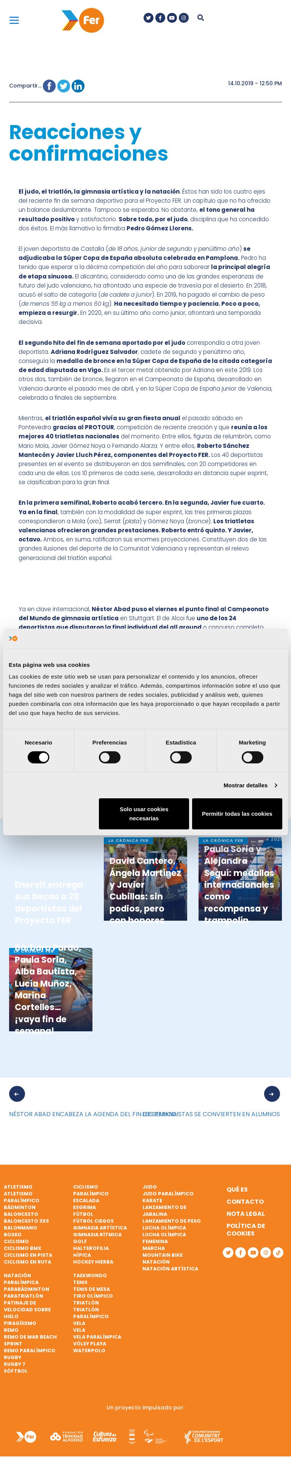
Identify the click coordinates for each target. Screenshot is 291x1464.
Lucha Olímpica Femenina (164, 1238)
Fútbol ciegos (93, 1221)
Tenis (80, 1282)
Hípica (82, 1255)
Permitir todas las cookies (237, 813)
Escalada (86, 1200)
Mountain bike (162, 1255)
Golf (80, 1241)
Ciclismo (16, 1241)
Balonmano (20, 1228)
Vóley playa (89, 1343)
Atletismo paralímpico (21, 1197)
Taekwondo (90, 1275)
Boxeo (13, 1234)
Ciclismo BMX (22, 1248)
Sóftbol (16, 1371)
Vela (79, 1323)
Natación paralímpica (21, 1279)
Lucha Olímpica (164, 1228)
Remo (11, 1330)
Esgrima (84, 1207)
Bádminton (20, 1207)
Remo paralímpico (29, 1350)
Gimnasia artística (100, 1228)
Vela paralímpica (97, 1337)
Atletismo (18, 1187)
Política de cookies (246, 1230)
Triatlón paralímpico (91, 1313)
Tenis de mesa (91, 1289)
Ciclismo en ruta (27, 1262)
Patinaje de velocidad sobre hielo (27, 1310)
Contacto (245, 1201)
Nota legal (246, 1213)
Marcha (153, 1248)
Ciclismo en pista (28, 1255)
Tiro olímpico (93, 1296)
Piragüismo (20, 1323)
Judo (149, 1187)
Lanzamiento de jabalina (164, 1210)
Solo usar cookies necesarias (144, 813)
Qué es (237, 1189)
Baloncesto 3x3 (26, 1221)
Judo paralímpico (168, 1193)
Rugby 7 (14, 1364)
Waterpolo (89, 1350)
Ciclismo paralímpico (91, 1190)
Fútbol (83, 1214)
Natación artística (170, 1268)
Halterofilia (91, 1248)
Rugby (12, 1357)
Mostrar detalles (246, 785)
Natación (156, 1262)
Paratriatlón (23, 1296)
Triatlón (86, 1303)
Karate (152, 1200)
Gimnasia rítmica (97, 1234)
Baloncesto (21, 1214)
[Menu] (14, 19)
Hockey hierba (93, 1262)
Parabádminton (26, 1289)
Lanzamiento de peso (171, 1221)
